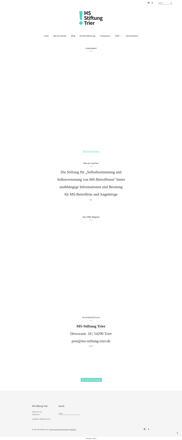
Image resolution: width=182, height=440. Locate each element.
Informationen (132, 36)
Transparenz (105, 36)
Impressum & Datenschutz (59, 429)
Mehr (91, 199)
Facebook (152, 3)
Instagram (148, 3)
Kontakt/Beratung (87, 36)
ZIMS (117, 36)
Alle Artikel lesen (91, 151)
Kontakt (91, 346)
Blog (73, 36)
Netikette (72, 429)
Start (46, 36)
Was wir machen (60, 36)
